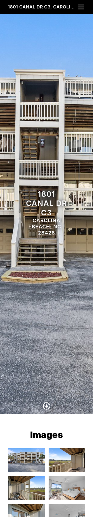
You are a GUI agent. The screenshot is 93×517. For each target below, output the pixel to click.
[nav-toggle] (81, 7)
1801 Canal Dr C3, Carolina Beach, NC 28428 (42, 6)
